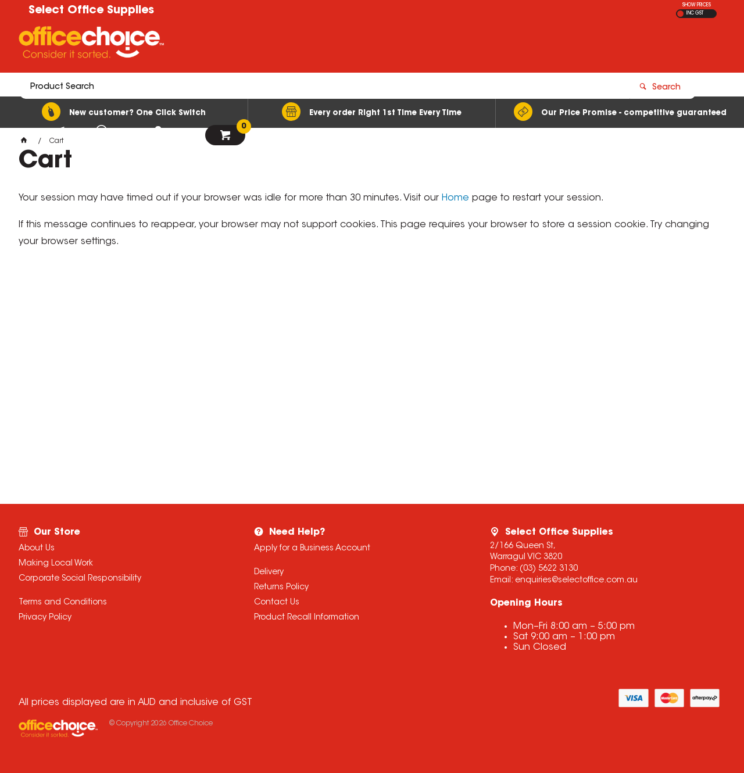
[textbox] (304, 44)
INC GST (694, 13)
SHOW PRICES (696, 5)
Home (455, 198)
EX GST (680, 13)
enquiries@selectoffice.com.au (576, 581)
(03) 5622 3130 (549, 569)
